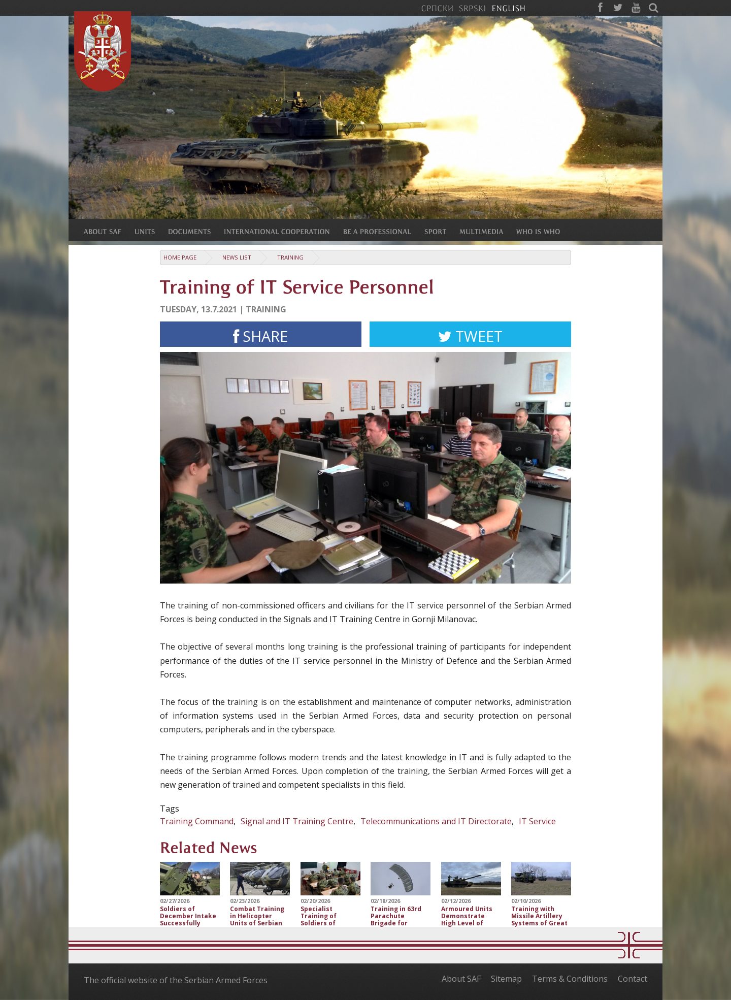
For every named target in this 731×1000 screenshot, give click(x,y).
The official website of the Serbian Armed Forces (176, 980)
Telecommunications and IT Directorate (436, 821)
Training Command (197, 821)
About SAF (461, 978)
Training (290, 257)
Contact (632, 978)
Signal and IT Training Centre (297, 821)
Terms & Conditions (570, 978)
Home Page (179, 257)
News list (236, 257)
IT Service (537, 821)
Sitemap (506, 978)
